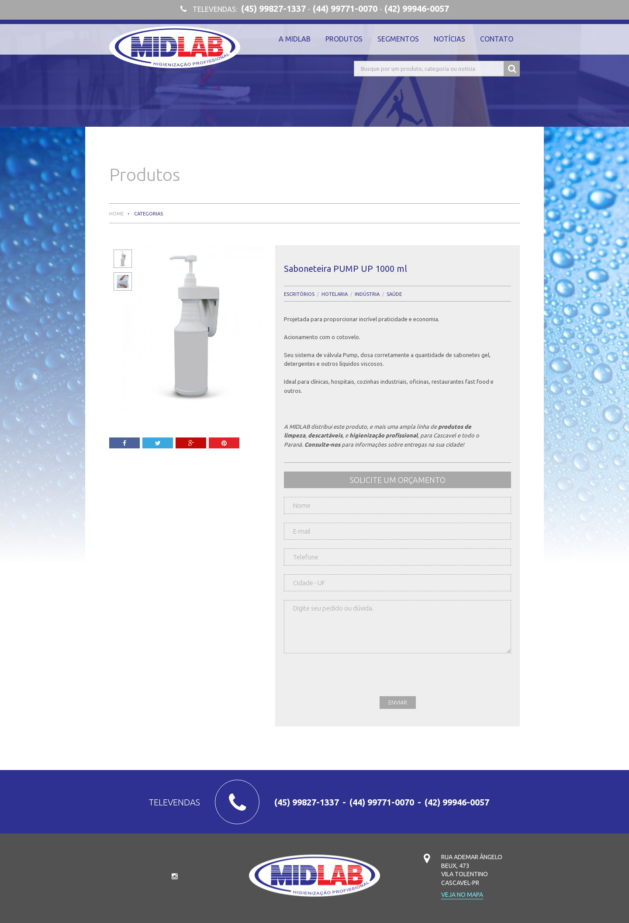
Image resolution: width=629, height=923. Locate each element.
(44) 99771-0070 (345, 8)
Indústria (367, 294)
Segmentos (398, 39)
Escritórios (299, 294)
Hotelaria (334, 294)
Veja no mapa (462, 895)
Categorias (148, 214)
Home (116, 214)
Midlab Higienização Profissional (174, 47)
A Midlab (295, 39)
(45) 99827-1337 (273, 8)
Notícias (449, 39)
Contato (496, 39)
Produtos (344, 39)
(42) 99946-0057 (416, 8)
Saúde (394, 294)
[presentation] (350, 679)
